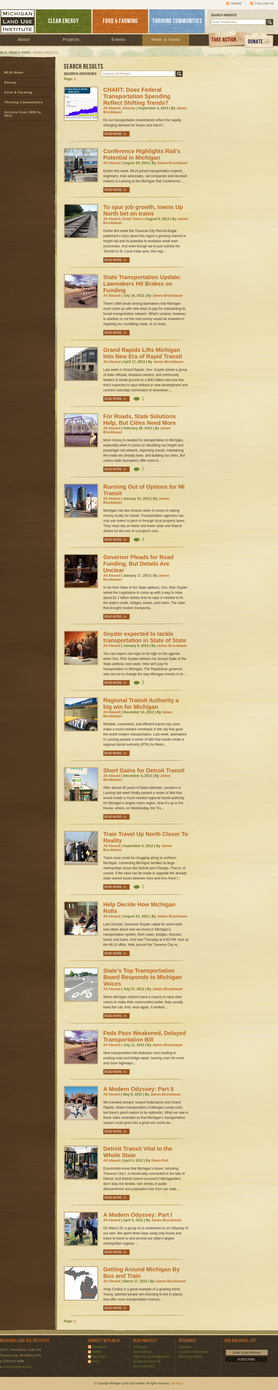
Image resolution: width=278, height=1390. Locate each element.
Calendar (185, 1347)
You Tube (98, 1356)
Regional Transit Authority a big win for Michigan (141, 703)
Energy (10, 82)
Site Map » (177, 1383)
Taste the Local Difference (151, 1356)
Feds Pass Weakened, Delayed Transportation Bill (144, 1036)
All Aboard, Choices (119, 108)
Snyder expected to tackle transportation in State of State (144, 637)
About (24, 39)
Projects (71, 39)
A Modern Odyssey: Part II (138, 1089)
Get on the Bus (143, 1366)
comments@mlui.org (17, 1366)
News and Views (190, 1356)
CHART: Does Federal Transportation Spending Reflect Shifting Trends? (136, 96)
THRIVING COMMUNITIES (177, 21)
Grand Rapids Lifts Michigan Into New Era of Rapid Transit (142, 353)
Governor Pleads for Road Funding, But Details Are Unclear (138, 563)
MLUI (3, 52)
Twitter (96, 1351)
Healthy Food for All (147, 1361)
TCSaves (139, 1347)
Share (236, 3)
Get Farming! (142, 1351)
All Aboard (111, 163)
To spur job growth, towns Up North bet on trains (143, 210)
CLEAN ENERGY (63, 21)
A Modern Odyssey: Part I (137, 1215)
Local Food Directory (193, 1351)
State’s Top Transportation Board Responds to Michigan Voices (142, 977)
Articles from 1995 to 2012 (22, 113)
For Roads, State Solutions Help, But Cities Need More (139, 419)
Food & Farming (18, 92)
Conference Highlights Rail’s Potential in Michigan (141, 154)
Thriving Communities (23, 102)
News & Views (165, 39)
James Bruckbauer (172, 163)
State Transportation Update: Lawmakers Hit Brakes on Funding (142, 283)
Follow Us (264, 3)
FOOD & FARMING (120, 21)
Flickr (96, 1361)
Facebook (99, 1347)
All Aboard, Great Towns (123, 219)
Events (118, 39)
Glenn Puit (159, 1161)
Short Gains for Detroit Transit (144, 770)
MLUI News (14, 72)
